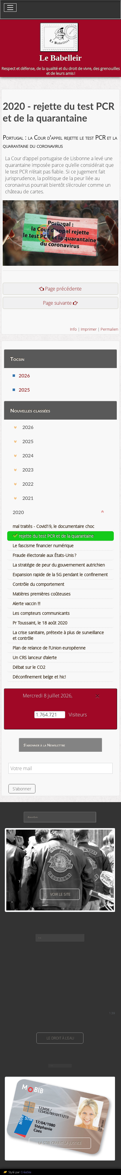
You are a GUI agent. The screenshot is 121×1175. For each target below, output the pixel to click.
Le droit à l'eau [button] (60, 1038)
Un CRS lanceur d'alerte (35, 657)
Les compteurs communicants (41, 613)
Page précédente (63, 288)
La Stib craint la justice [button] (60, 1143)
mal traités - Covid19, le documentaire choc (53, 526)
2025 (24, 389)
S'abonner (22, 789)
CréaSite (26, 1172)
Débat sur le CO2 (29, 667)
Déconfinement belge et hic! (39, 677)
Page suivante (57, 303)
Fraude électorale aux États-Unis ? (44, 555)
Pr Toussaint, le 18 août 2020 (40, 623)
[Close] (97, 696)
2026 (24, 375)
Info (73, 329)
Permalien (109, 329)
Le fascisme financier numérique (43, 545)
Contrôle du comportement (38, 584)
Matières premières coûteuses (42, 594)
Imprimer (89, 329)
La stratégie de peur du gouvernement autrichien (59, 565)
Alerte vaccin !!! (26, 603)
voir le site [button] (60, 894)
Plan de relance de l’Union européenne (49, 648)
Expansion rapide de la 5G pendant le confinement (60, 574)
